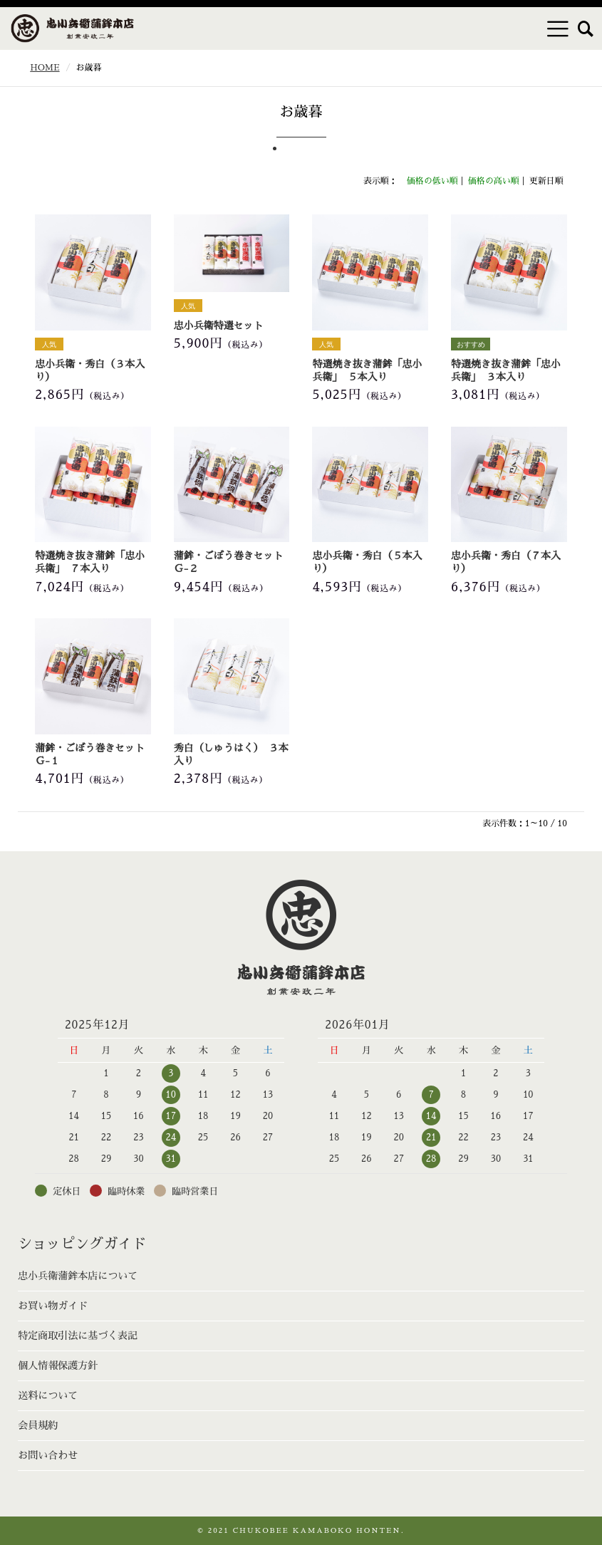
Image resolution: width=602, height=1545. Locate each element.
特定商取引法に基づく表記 (77, 1336)
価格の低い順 (432, 181)
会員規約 (38, 1425)
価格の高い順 (493, 181)
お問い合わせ (48, 1455)
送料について (48, 1395)
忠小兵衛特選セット (219, 326)
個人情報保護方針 (58, 1365)
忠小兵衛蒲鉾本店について (77, 1276)
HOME (44, 67)
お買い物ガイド (53, 1306)
